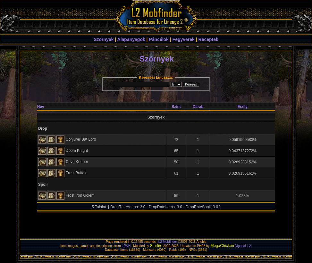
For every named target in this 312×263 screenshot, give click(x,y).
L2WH (126, 246)
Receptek (208, 39)
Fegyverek (184, 39)
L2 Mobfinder (167, 241)
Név (40, 106)
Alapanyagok (131, 39)
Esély (243, 106)
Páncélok (158, 39)
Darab (198, 106)
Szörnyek (104, 39)
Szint (176, 106)
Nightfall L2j (243, 246)
